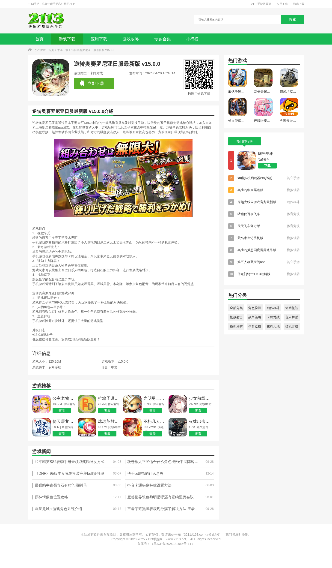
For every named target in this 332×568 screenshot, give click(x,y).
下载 (267, 166)
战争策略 (254, 317)
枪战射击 (236, 317)
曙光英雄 (265, 154)
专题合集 (162, 39)
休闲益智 (291, 308)
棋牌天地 (273, 326)
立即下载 (92, 83)
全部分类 (236, 308)
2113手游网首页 (261, 4)
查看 (62, 410)
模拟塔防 (236, 326)
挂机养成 (291, 326)
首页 (39, 39)
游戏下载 (298, 4)
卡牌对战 (273, 317)
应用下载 (282, 4)
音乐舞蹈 (291, 317)
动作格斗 (273, 308)
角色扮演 (254, 308)
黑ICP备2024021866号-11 (172, 544)
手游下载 (62, 50)
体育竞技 (254, 326)
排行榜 (192, 39)
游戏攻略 (130, 39)
